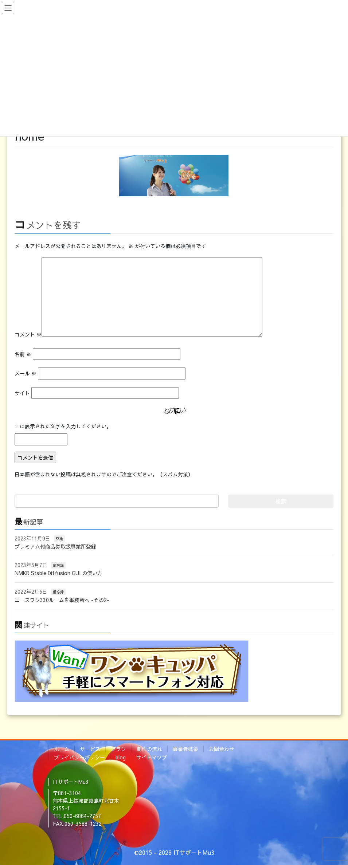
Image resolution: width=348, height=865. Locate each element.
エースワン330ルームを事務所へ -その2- (62, 599)
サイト (22, 393)
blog (121, 757)
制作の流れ (149, 748)
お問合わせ (221, 748)
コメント (28, 334)
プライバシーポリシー (79, 757)
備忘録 (58, 565)
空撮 (59, 538)
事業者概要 (185, 748)
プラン (118, 748)
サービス (90, 748)
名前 (23, 354)
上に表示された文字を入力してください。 (63, 426)
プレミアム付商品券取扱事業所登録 (55, 546)
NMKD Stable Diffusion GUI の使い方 (58, 573)
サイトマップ (151, 757)
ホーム (61, 748)
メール (25, 373)
